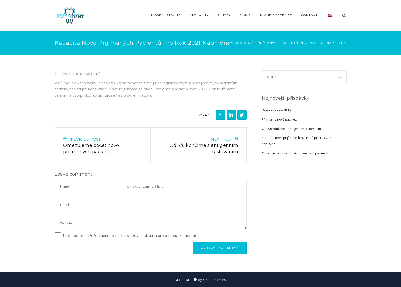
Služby (224, 15)
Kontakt (309, 15)
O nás (245, 15)
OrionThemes (214, 280)
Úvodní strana (166, 15)
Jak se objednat (275, 15)
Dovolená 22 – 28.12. (277, 110)
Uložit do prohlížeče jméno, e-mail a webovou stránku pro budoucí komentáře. (131, 235)
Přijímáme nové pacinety (279, 119)
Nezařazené (90, 74)
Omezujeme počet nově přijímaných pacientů (295, 153)
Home (214, 43)
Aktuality (199, 15)
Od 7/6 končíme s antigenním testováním (291, 129)
